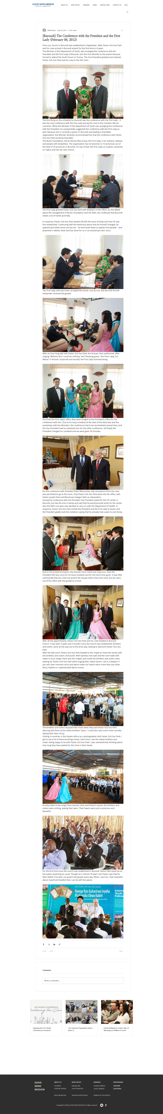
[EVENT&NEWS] (119, 1082)
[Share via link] (60, 944)
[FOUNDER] (60, 1086)
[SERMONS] (100, 1082)
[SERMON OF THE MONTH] (102, 1095)
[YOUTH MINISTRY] (78, 1089)
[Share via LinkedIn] (54, 944)
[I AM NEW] (119, 1086)
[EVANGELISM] (78, 1086)
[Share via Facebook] (44, 944)
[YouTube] (101, 1105)
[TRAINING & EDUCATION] (80, 1095)
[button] (64, 5)
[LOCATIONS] (119, 1089)
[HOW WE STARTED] (60, 1089)
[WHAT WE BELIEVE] (60, 1095)
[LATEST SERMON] (100, 1089)
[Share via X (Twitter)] (49, 944)
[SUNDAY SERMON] (100, 1086)
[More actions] (122, 30)
